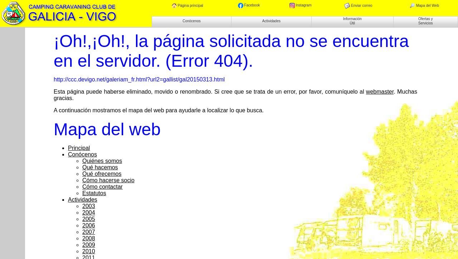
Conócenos (191, 21)
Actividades (271, 21)
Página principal (187, 6)
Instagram (300, 5)
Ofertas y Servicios (425, 21)
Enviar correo (358, 6)
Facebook (249, 5)
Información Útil (352, 21)
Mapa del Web (424, 6)
